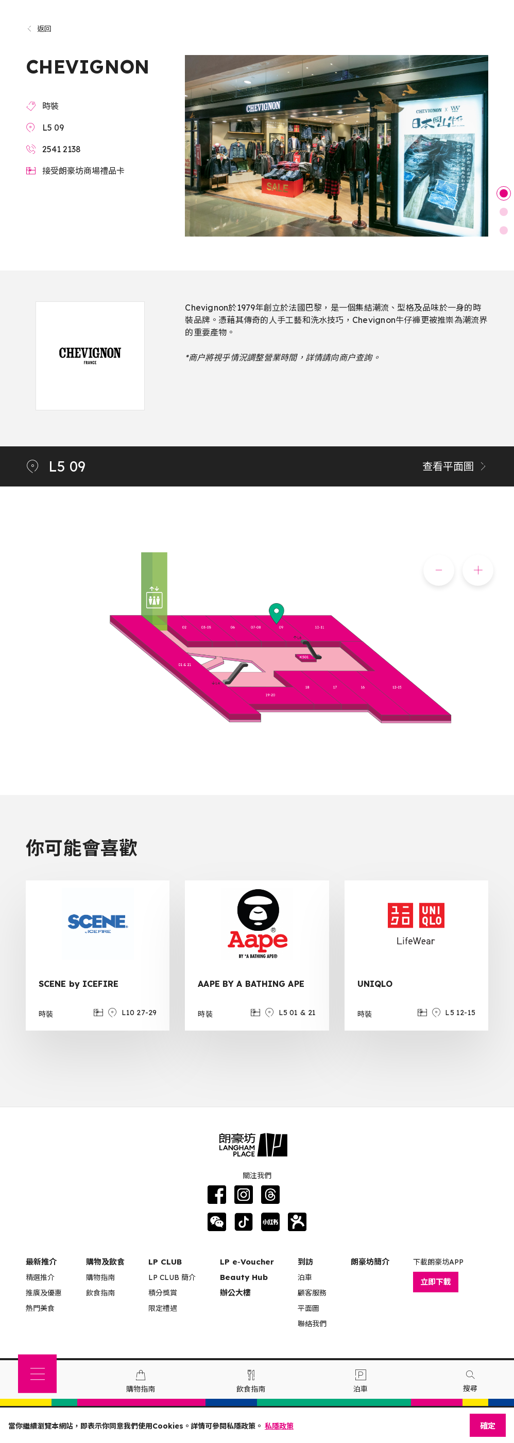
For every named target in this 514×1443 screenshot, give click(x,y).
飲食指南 (100, 1292)
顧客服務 (312, 1292)
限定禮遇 (162, 1308)
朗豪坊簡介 (370, 1262)
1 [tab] (504, 193)
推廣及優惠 (44, 1292)
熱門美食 (40, 1308)
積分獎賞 (162, 1292)
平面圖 (308, 1308)
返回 (39, 28)
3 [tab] (504, 230)
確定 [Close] (487, 1426)
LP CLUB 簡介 (172, 1277)
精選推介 (40, 1277)
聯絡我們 (312, 1323)
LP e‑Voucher (247, 1262)
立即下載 (435, 1282)
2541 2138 (61, 149)
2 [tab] (504, 212)
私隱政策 (279, 1426)
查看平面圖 (455, 466)
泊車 (305, 1277)
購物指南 (100, 1277)
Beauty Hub (244, 1277)
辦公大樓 (235, 1292)
